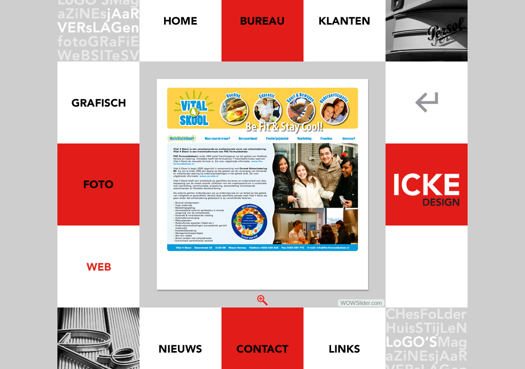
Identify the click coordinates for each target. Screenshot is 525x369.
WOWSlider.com (361, 303)
